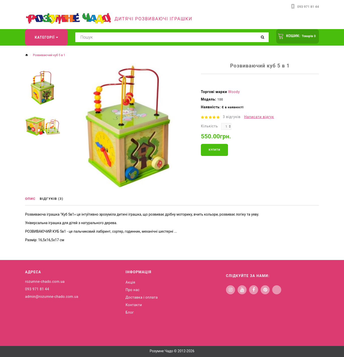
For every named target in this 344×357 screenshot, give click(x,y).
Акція (130, 282)
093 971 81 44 (308, 7)
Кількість (209, 126)
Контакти (134, 305)
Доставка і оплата (142, 297)
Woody (234, 92)
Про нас (133, 290)
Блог (130, 312)
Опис (30, 199)
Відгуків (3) (53, 199)
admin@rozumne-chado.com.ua (51, 296)
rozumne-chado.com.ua (45, 281)
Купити (214, 149)
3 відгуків (232, 117)
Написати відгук (259, 117)
